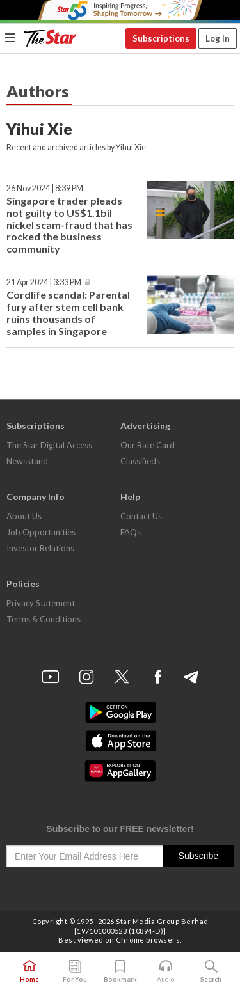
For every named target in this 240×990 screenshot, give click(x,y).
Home (29, 971)
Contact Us (141, 516)
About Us (24, 516)
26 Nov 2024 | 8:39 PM (44, 188)
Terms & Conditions (43, 619)
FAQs (130, 532)
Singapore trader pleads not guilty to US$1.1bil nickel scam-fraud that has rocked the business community (69, 224)
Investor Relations (40, 548)
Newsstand (27, 461)
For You (75, 971)
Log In (217, 38)
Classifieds (140, 461)
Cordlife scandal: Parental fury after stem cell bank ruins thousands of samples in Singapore (68, 312)
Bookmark (120, 971)
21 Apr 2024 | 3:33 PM (43, 282)
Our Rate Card (147, 445)
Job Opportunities (41, 532)
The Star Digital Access (49, 445)
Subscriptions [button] (160, 38)
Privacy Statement (40, 603)
